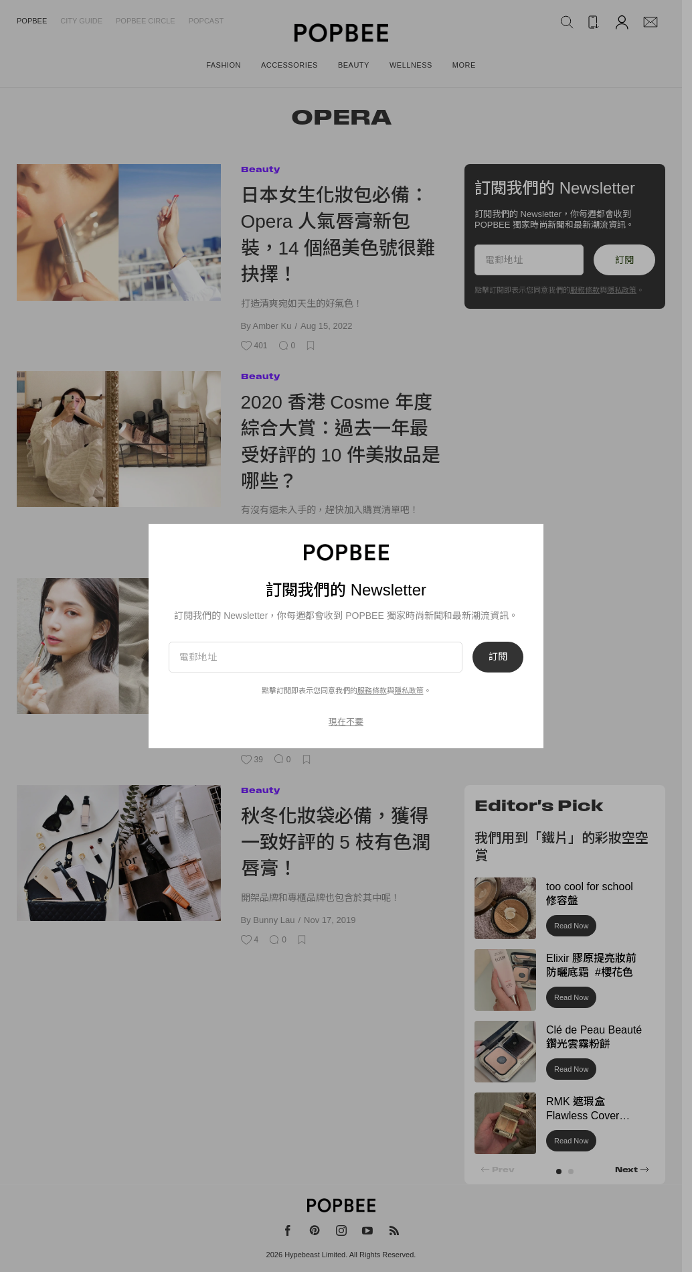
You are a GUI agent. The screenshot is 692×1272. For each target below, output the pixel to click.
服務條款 (372, 691)
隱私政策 (409, 691)
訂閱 (498, 657)
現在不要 (346, 722)
